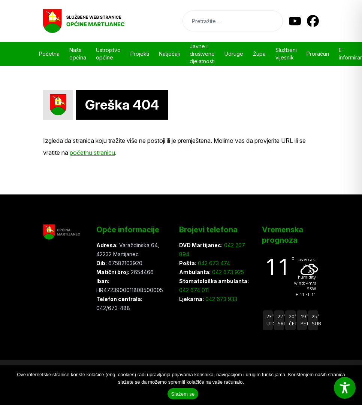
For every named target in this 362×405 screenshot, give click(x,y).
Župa (259, 53)
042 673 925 (227, 272)
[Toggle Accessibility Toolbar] (344, 387)
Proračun (318, 53)
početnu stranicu (92, 152)
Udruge (233, 53)
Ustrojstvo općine (108, 54)
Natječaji (169, 53)
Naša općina (77, 54)
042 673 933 (220, 299)
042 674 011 (194, 290)
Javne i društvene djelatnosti (202, 53)
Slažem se (183, 394)
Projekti (139, 53)
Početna (49, 53)
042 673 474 (213, 263)
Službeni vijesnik (286, 54)
